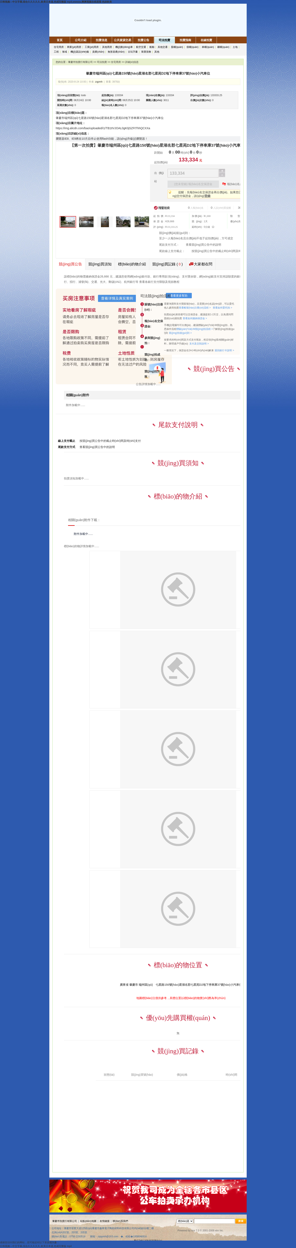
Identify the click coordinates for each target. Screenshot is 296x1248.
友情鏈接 (105, 1221)
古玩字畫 (133, 51)
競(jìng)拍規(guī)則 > (180, 333)
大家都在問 (200, 264)
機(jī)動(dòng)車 (124, 47)
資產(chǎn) (98, 51)
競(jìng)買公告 (70, 264)
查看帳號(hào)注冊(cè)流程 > (195, 307)
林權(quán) (208, 47)
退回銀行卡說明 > (224, 350)
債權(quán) (192, 47)
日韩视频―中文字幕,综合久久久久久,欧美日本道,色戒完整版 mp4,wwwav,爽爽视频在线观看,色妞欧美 (56, 1)
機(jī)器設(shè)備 (80, 51)
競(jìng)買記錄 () (167, 264)
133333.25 (216, 95)
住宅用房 (59, 47)
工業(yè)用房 (92, 47)
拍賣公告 (143, 40)
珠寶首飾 (146, 51)
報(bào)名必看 (233, 183)
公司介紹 (80, 40)
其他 (156, 51)
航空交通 (141, 47)
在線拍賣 (206, 40)
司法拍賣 (164, 40)
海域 (64, 51)
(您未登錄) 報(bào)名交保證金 (193, 184)
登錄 (207, 196)
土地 (235, 47)
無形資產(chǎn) (116, 51)
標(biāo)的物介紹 (132, 264)
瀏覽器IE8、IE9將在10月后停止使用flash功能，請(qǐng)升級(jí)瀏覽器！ (102, 138)
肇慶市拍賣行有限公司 (80, 62)
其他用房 (107, 47)
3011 (166, 100)
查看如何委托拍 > (222, 307)
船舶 (151, 47)
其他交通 (163, 47)
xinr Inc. (219, 1230)
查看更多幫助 (178, 295)
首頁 (59, 40)
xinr (193, 1230)
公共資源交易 (122, 40)
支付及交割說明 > (199, 343)
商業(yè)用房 (74, 47)
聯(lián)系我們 (120, 1221)
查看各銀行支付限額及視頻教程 (159, 281)
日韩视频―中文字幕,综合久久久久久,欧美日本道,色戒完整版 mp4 (36, 1246)
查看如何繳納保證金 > (195, 318)
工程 (56, 51)
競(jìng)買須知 (100, 264)
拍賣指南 (185, 40)
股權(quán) (177, 47)
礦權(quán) (223, 47)
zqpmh (99, 81)
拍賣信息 (101, 40)
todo (83, 95)
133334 (119, 95)
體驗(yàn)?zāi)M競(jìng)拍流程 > (194, 329)
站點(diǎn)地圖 (88, 1221)
